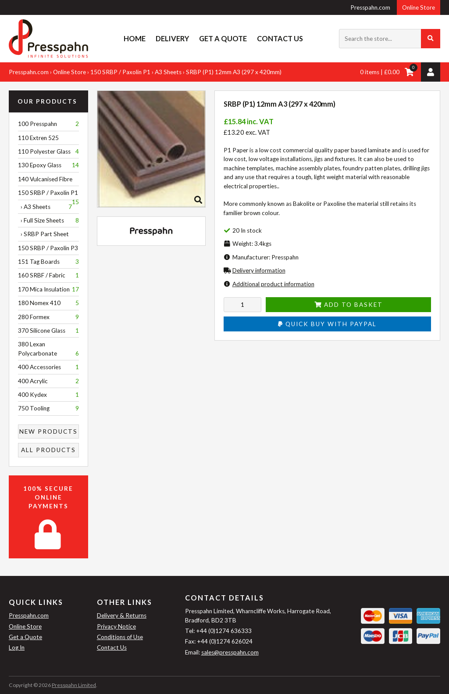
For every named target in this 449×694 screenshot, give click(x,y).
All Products (48, 449)
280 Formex (48, 317)
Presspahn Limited (74, 685)
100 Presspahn (48, 123)
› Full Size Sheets (48, 220)
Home (135, 38)
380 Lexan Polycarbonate (48, 349)
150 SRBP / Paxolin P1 (120, 72)
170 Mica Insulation (48, 289)
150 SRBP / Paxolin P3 (48, 248)
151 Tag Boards (48, 261)
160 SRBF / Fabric (48, 275)
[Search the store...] (389, 38)
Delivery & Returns (121, 615)
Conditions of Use (120, 636)
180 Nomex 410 (48, 302)
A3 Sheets (168, 72)
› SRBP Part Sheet (43, 233)
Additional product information (273, 284)
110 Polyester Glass (48, 151)
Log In (17, 647)
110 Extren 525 (38, 137)
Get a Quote (223, 38)
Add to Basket (348, 304)
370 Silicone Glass (48, 330)
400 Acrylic (48, 381)
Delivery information (258, 270)
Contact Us (280, 38)
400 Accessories (48, 367)
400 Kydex (48, 394)
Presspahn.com (370, 7)
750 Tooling (48, 408)
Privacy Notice (116, 626)
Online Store (418, 7)
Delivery (172, 38)
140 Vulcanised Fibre (45, 179)
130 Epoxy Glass (48, 165)
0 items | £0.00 (379, 72)
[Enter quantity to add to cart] (243, 304)
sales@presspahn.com (230, 652)
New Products (48, 431)
